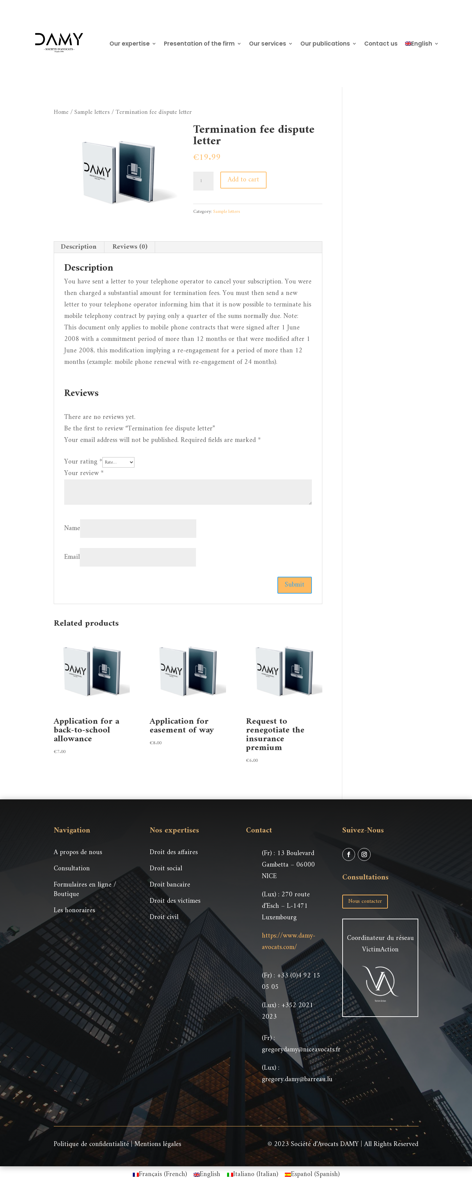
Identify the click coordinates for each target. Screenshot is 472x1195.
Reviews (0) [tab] (130, 247)
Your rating (83, 462)
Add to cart (243, 180)
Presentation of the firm (199, 44)
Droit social (166, 869)
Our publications (325, 44)
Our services (267, 44)
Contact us (381, 44)
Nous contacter (365, 901)
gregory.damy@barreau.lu (297, 1080)
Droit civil (164, 917)
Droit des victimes (175, 901)
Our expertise (129, 44)
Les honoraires (74, 911)
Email (72, 557)
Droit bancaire (170, 885)
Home (61, 112)
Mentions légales (157, 1144)
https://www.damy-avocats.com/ (288, 941)
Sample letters (92, 112)
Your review (84, 473)
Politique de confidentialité (91, 1144)
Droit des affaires (174, 852)
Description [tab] (79, 247)
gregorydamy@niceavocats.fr (301, 1050)
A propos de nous (78, 852)
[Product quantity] (203, 181)
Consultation (72, 869)
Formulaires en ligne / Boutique (85, 889)
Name (72, 528)
